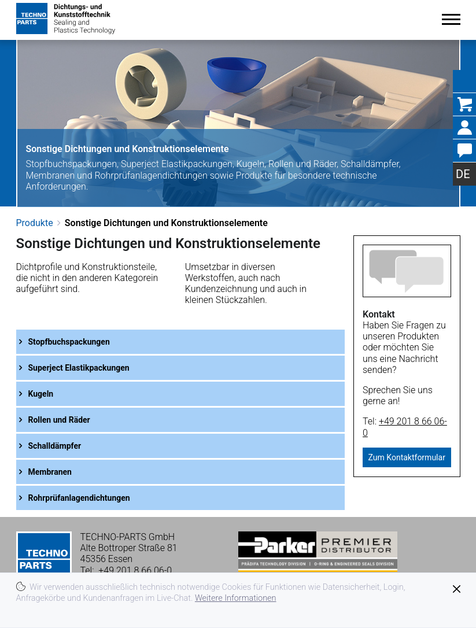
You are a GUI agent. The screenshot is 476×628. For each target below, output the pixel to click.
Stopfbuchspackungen (69, 341)
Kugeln (41, 393)
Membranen (50, 471)
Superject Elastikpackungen (79, 367)
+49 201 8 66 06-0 (135, 570)
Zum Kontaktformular (406, 457)
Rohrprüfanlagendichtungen (79, 498)
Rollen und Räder (59, 419)
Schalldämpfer (55, 445)
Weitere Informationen (235, 598)
